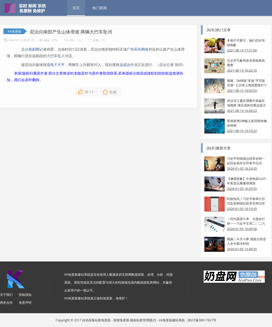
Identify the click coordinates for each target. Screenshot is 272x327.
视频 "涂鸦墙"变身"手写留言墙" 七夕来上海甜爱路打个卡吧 (247, 82)
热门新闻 (99, 7)
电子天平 (57, 64)
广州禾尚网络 (137, 49)
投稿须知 (25, 294)
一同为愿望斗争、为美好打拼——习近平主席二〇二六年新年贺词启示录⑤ (246, 221)
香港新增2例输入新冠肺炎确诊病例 (247, 123)
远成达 (124, 64)
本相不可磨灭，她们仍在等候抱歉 (246, 42)
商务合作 (6, 302)
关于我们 (6, 294)
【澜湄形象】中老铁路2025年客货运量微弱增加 (246, 180)
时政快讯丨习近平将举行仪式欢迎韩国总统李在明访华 (246, 201)
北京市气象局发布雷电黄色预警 (246, 62)
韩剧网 (34, 49)
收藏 (113, 91)
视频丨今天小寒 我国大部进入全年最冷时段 (246, 241)
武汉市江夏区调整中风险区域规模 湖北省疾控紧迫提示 (246, 103)
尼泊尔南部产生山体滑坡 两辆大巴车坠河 (71, 32)
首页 (76, 7)
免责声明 (25, 302)
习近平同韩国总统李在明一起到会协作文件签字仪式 (246, 160)
